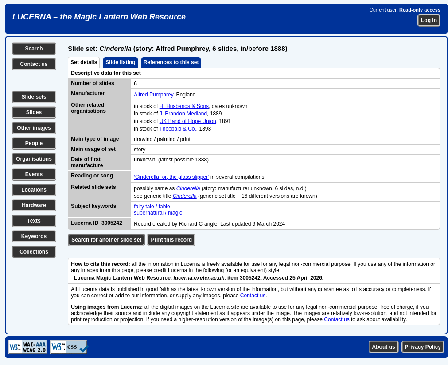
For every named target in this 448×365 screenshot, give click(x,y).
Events (34, 174)
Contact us (33, 64)
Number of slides (92, 83)
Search (34, 49)
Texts (33, 221)
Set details (83, 62)
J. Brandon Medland (183, 114)
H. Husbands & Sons (184, 106)
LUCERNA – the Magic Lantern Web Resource (99, 16)
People (34, 143)
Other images (34, 128)
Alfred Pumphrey (153, 95)
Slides (34, 112)
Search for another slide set (106, 240)
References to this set (171, 62)
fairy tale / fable (152, 207)
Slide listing (120, 62)
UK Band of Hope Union (188, 121)
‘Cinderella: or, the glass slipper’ (171, 177)
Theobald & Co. (177, 129)
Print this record (171, 240)
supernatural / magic (158, 213)
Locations (34, 190)
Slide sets (33, 97)
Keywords (34, 236)
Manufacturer (88, 93)
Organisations (34, 159)
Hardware (34, 205)
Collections (33, 252)
